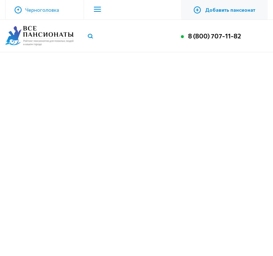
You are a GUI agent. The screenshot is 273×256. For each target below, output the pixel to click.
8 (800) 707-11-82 (214, 36)
